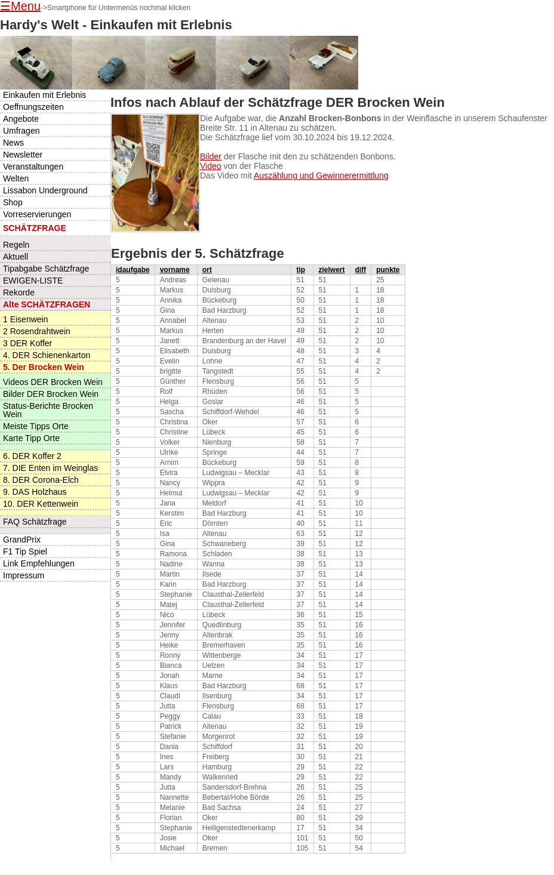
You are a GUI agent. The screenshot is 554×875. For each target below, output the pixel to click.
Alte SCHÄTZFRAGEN (46, 304)
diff (361, 270)
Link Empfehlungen (39, 563)
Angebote (21, 119)
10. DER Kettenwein (40, 504)
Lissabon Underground (45, 190)
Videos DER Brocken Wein (53, 382)
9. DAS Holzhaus (35, 492)
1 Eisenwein (25, 319)
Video (210, 166)
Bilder (210, 156)
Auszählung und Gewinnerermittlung (321, 175)
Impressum (23, 575)
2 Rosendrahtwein (36, 331)
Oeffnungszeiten (33, 107)
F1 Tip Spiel (25, 551)
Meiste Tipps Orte (36, 426)
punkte (387, 270)
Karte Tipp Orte (31, 438)
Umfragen (21, 130)
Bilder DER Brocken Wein (51, 394)
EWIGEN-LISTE (33, 280)
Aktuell (15, 256)
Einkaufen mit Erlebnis (44, 95)
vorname (175, 270)
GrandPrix (22, 539)
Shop (13, 202)
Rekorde (19, 292)
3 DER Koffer (27, 343)
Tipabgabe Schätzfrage (46, 268)
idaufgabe (133, 270)
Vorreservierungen (37, 214)
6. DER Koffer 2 (32, 456)
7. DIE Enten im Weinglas (50, 468)
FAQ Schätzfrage (35, 521)
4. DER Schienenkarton (46, 355)
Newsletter (22, 154)
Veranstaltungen (33, 166)
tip (300, 270)
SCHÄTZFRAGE (34, 228)
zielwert (332, 270)
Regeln (16, 244)
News (13, 142)
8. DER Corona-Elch (41, 480)
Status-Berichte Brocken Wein (48, 410)
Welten (16, 178)
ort (207, 270)
